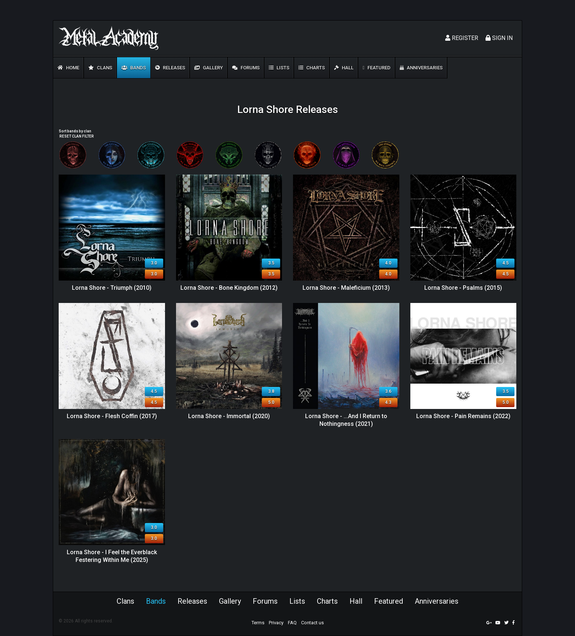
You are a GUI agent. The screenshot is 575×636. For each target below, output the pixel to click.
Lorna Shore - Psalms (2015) (463, 287)
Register (461, 37)
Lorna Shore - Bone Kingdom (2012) (229, 287)
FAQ (292, 622)
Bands (133, 67)
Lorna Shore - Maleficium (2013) (346, 287)
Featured (377, 67)
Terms (258, 622)
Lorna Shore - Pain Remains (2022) (463, 416)
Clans (100, 67)
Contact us (312, 622)
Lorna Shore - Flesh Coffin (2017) (112, 416)
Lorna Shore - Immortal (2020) (229, 416)
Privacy (276, 622)
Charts (312, 67)
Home (68, 67)
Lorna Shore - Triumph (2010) (111, 287)
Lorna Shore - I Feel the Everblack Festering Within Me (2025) (112, 556)
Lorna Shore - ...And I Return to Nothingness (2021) (346, 420)
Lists (279, 67)
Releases (170, 67)
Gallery (208, 67)
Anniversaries (421, 67)
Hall (344, 67)
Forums (246, 67)
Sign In (499, 37)
